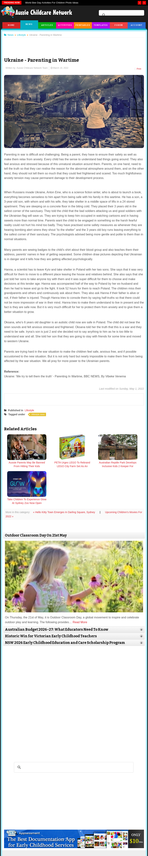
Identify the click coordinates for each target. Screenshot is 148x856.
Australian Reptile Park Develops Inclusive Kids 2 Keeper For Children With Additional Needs (91, 467)
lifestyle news (40, 413)
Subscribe (111, 840)
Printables (83, 25)
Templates (101, 25)
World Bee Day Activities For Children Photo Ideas (51, 2)
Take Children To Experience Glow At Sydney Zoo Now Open (125, 465)
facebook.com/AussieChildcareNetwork (99, 818)
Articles (47, 25)
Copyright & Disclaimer (76, 840)
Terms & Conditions (53, 840)
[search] (121, 15)
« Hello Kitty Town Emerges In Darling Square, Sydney (65, 473)
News (29, 24)
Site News (35, 840)
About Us (23, 840)
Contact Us (125, 840)
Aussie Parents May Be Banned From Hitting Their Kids (22, 465)
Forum (119, 25)
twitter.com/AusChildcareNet (48, 818)
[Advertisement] (74, 44)
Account (136, 25)
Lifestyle (30, 408)
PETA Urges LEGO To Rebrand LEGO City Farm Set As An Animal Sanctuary (57, 467)
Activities (65, 25)
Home (11, 25)
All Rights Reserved (96, 850)
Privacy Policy (97, 840)
